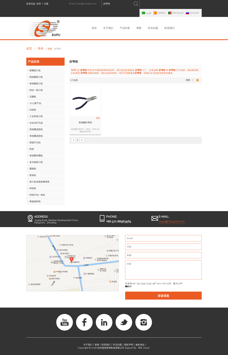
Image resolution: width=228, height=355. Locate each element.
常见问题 (153, 28)
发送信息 (163, 295)
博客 (138, 28)
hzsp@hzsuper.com (86, 3)
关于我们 (108, 28)
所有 (41, 48)
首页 (94, 28)
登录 (39, 3)
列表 (193, 80)
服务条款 (140, 345)
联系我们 (169, 28)
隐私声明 (128, 345)
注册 (46, 3)
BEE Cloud (143, 348)
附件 (128, 286)
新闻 (97, 345)
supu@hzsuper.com (172, 221)
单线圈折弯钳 (85, 122)
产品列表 (125, 28)
